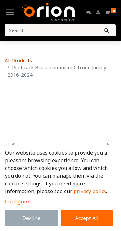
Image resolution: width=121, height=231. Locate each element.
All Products (18, 60)
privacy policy (90, 191)
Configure (17, 201)
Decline (31, 218)
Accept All (87, 218)
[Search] (106, 30)
